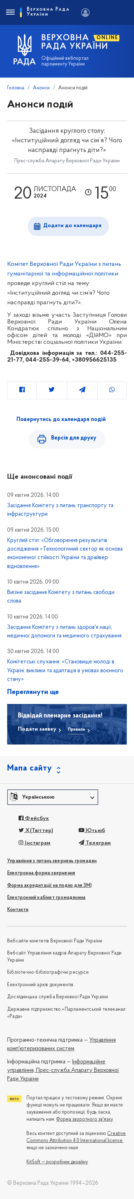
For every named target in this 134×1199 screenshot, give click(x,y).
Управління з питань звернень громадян (51, 861)
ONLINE (107, 38)
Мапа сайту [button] (29, 768)
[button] (52, 797)
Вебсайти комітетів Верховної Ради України (54, 941)
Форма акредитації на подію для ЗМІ (49, 885)
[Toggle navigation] (10, 12)
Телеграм (95, 843)
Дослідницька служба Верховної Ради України (57, 997)
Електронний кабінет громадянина (46, 897)
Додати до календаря (72, 225)
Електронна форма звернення (41, 873)
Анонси (41, 88)
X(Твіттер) (36, 830)
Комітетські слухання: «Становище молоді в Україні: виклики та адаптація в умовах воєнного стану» (65, 670)
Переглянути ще (33, 692)
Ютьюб (92, 830)
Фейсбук (34, 818)
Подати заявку (37, 729)
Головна (15, 88)
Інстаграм (34, 843)
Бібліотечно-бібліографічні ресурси (48, 972)
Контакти (18, 910)
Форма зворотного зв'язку (84, 1119)
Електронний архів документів (40, 985)
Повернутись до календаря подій (61, 419)
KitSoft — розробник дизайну (57, 1162)
